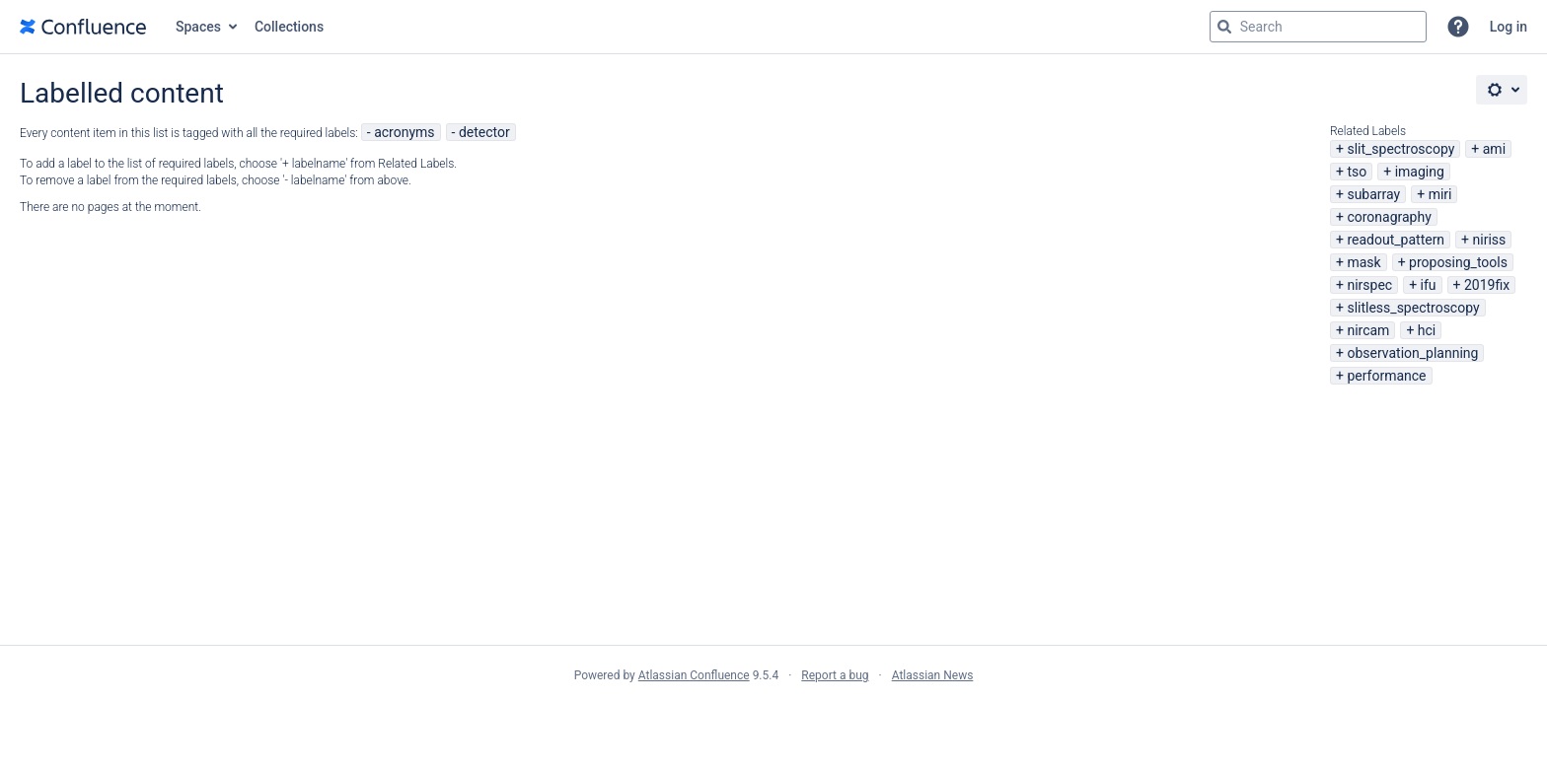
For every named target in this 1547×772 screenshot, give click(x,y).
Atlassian (774, 719)
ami (1494, 149)
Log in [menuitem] (1508, 27)
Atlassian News (933, 675)
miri (1440, 194)
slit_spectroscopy (1400, 149)
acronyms (404, 132)
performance (1386, 376)
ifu (1428, 285)
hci (1427, 330)
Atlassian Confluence (694, 675)
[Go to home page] (83, 26)
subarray (1373, 194)
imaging (1419, 171)
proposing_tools (1458, 262)
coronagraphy (1389, 217)
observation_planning (1412, 353)
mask (1363, 262)
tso (1356, 171)
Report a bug (834, 675)
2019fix (1487, 285)
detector (484, 132)
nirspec (1369, 285)
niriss (1490, 239)
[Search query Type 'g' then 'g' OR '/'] (1318, 26)
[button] (1458, 26)
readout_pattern (1395, 239)
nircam (1368, 330)
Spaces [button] (198, 27)
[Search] (1224, 27)
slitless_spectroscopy (1413, 308)
